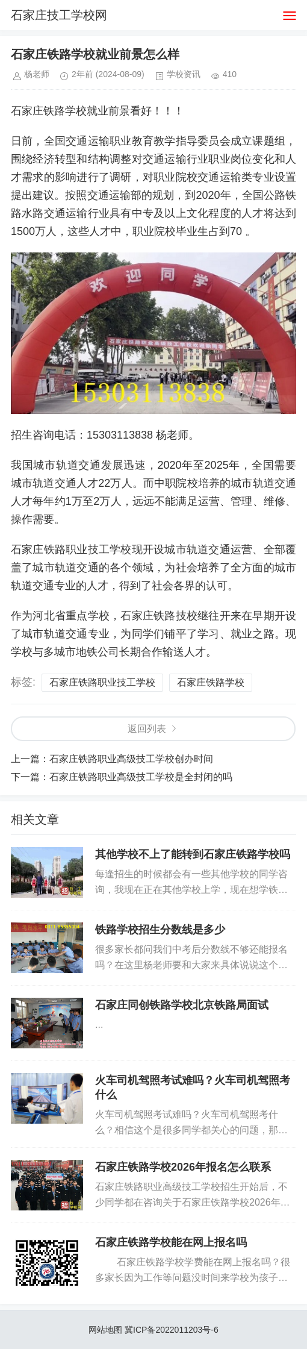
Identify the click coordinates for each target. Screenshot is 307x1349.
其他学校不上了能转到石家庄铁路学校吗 (192, 854)
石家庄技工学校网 (59, 15)
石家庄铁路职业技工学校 (102, 682)
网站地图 (105, 1330)
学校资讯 (183, 74)
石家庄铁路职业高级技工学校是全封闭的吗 (140, 777)
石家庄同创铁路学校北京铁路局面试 (181, 1005)
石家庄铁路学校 (210, 682)
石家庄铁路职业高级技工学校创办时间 (131, 759)
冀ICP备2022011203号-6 (172, 1330)
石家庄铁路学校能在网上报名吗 (171, 1242)
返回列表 (147, 729)
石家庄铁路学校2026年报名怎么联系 (183, 1167)
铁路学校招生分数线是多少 (160, 930)
